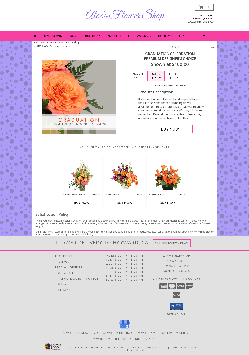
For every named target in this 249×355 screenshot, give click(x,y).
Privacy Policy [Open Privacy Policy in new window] (156, 347)
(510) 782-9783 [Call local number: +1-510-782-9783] (205, 21)
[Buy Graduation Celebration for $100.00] (170, 129)
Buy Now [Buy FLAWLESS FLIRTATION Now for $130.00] (81, 202)
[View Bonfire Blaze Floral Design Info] (167, 174)
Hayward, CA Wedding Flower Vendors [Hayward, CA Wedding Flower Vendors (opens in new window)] (162, 332)
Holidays (167, 36)
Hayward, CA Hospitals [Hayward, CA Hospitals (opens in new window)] (117, 332)
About (189, 36)
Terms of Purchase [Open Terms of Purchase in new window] (184, 347)
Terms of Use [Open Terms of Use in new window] (135, 349)
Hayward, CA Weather (105, 338)
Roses (74, 36)
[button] (204, 7)
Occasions (141, 36)
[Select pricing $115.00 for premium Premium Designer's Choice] (174, 76)
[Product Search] (190, 46)
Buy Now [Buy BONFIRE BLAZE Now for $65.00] (167, 202)
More (209, 36)
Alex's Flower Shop (124, 16)
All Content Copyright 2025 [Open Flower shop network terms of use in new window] (90, 347)
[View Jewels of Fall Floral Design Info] (124, 174)
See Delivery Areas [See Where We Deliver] (171, 243)
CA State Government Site (140, 338)
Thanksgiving (53, 36)
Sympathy (116, 36)
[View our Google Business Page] (124, 328)
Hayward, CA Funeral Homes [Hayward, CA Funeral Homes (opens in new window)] (80, 332)
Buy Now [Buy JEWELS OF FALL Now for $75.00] (124, 202)
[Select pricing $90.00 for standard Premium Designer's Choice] (137, 76)
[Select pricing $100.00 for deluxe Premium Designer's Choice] (156, 76)
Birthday (92, 36)
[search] (212, 46)
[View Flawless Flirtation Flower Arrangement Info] (81, 174)
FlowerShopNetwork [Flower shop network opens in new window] (127, 347)
